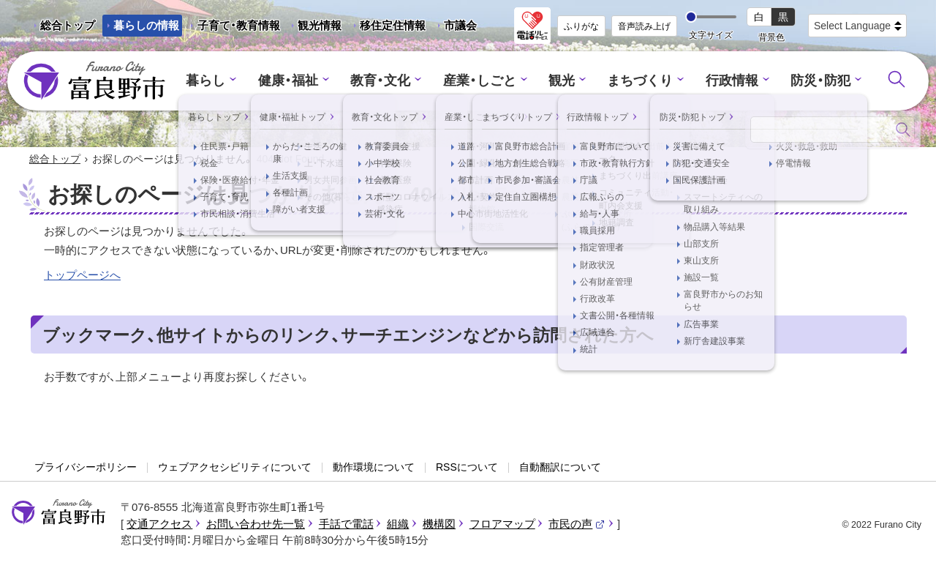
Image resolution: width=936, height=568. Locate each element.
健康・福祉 (297, 81)
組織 (398, 524)
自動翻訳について (560, 468)
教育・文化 (386, 81)
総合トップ (67, 25)
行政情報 (724, 81)
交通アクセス (159, 524)
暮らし (218, 81)
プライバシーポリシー (85, 468)
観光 (560, 81)
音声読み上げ (644, 26)
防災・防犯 (809, 81)
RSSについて (467, 468)
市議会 (460, 25)
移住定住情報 (387, 28)
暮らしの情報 (146, 25)
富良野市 (58, 513)
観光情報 (314, 28)
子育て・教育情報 (238, 25)
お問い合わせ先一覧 (255, 524)
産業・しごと (480, 81)
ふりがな (581, 26)
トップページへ (82, 275)
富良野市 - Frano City (94, 81)
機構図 (439, 524)
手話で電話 (346, 524)
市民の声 (576, 524)
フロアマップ (502, 524)
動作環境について (374, 468)
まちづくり (636, 81)
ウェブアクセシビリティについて (235, 468)
